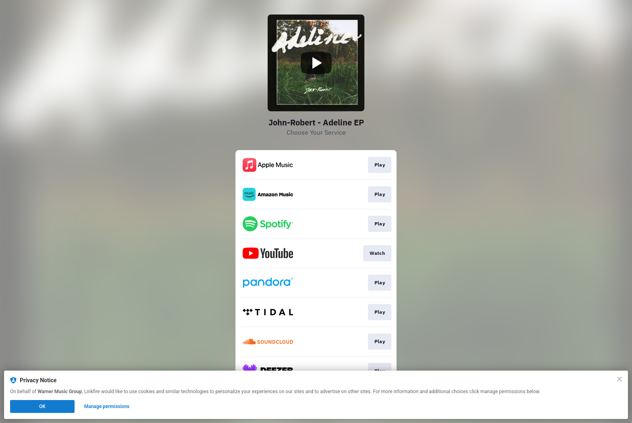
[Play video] (316, 63)
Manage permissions (107, 406)
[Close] (619, 379)
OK (42, 406)
